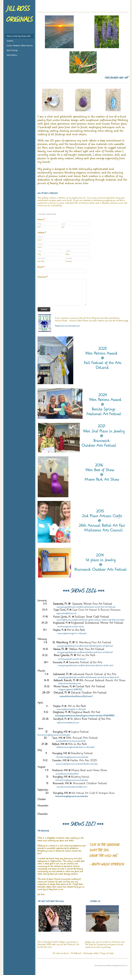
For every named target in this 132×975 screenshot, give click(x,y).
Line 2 (40, 247)
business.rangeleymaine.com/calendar (54, 734)
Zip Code (41, 261)
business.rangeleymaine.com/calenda (72, 756)
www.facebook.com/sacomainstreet (61, 740)
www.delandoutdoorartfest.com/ (76, 696)
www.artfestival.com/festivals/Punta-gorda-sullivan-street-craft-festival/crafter (90, 619)
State (67, 254)
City (39, 254)
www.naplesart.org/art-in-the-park (72, 633)
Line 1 (40, 240)
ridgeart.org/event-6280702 (60, 689)
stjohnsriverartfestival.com (68, 722)
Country (68, 261)
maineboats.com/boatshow (67, 773)
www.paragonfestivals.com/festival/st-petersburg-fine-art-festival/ (85, 645)
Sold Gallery (12, 55)
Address (42, 232)
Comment (43, 276)
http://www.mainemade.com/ (67, 325)
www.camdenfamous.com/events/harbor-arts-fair (77, 763)
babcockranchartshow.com (59, 683)
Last (62, 227)
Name (41, 219)
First (39, 227)
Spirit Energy (12, 50)
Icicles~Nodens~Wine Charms (20, 45)
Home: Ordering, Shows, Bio (19, 36)
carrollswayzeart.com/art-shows (70, 626)
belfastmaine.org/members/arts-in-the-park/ (76, 747)
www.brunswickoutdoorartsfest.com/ (72, 786)
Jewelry (10, 41)
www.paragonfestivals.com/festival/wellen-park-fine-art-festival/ (85, 652)
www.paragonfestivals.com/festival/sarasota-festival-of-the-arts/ (85, 665)
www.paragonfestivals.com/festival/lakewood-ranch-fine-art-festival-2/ (88, 677)
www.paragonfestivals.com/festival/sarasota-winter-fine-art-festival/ (86, 606)
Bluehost (124, 965)
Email (41, 266)
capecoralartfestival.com (66, 613)
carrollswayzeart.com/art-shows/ (72, 658)
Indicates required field (47, 214)
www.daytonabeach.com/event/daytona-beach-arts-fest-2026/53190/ (85, 715)
